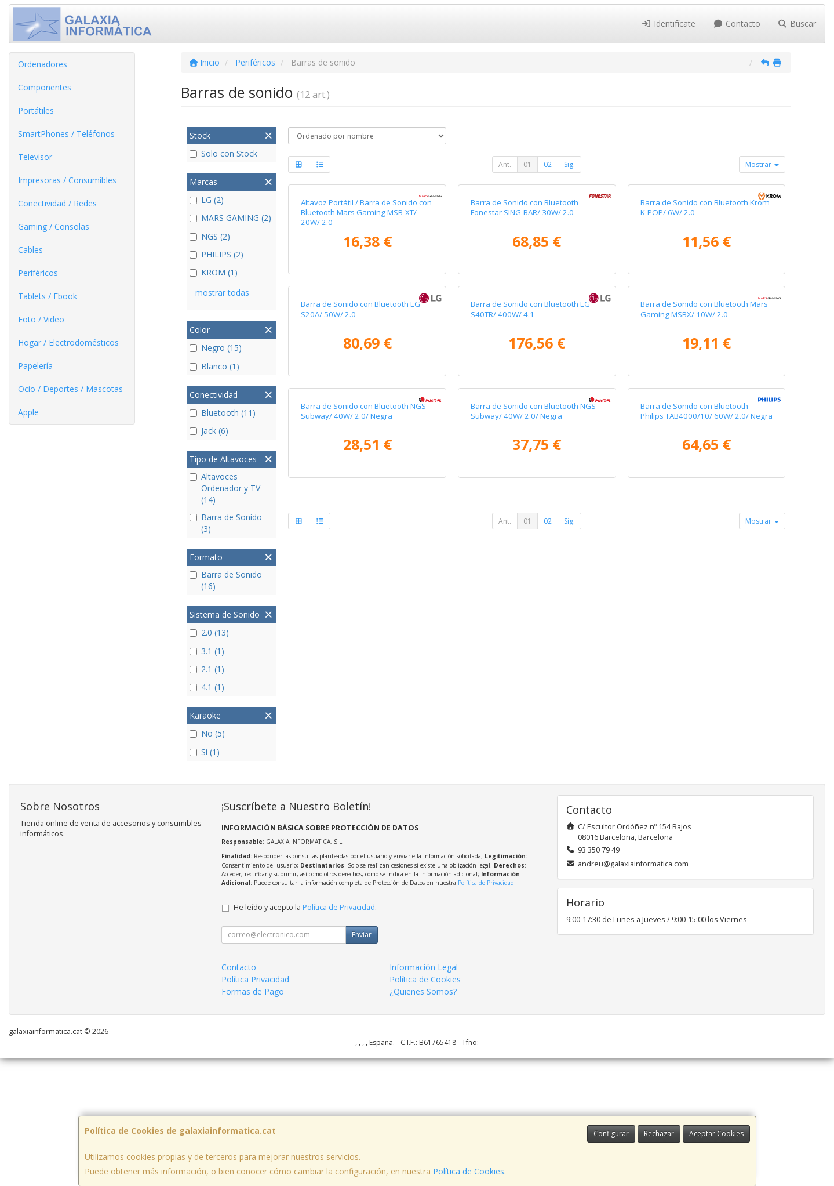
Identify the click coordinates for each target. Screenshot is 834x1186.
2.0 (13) (209, 632)
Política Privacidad (255, 1107)
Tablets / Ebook (47, 296)
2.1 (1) (207, 668)
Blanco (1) (214, 366)
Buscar (797, 23)
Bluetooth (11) (223, 412)
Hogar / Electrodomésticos (68, 342)
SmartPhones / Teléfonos (66, 133)
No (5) (207, 733)
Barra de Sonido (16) (226, 580)
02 (548, 164)
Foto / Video (41, 319)
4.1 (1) (207, 686)
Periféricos (38, 272)
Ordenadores (42, 64)
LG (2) (207, 199)
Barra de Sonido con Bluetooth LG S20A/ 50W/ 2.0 (360, 553)
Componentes (44, 87)
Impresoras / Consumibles (67, 180)
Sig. (569, 164)
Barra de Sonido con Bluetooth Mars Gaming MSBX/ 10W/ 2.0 (704, 553)
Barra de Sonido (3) (226, 523)
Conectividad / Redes (57, 203)
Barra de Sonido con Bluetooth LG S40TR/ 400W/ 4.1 (530, 553)
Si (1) (205, 751)
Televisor (35, 156)
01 (527, 164)
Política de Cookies (468, 1171)
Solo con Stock (223, 153)
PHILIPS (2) (216, 254)
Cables (30, 249)
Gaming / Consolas (53, 226)
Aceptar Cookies (716, 1133)
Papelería (35, 365)
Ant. (504, 164)
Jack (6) (209, 430)
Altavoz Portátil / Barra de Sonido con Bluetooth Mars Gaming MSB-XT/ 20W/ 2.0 (366, 335)
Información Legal (423, 1095)
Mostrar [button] (762, 164)
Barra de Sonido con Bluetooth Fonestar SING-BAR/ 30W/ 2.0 (524, 330)
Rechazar (659, 1133)
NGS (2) (210, 236)
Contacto (736, 23)
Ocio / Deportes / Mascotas (70, 388)
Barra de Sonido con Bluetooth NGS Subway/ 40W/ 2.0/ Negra (363, 778)
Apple (28, 412)
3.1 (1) (207, 651)
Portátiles (36, 110)
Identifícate (669, 23)
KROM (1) (214, 272)
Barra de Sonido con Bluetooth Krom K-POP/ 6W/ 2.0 (705, 330)
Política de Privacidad (486, 1011)
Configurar (611, 1133)
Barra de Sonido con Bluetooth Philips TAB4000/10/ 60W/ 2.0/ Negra (706, 778)
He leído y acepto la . (305, 1035)
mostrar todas (222, 292)
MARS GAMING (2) (230, 217)
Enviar (362, 1063)
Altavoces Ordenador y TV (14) (225, 488)
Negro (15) (216, 347)
